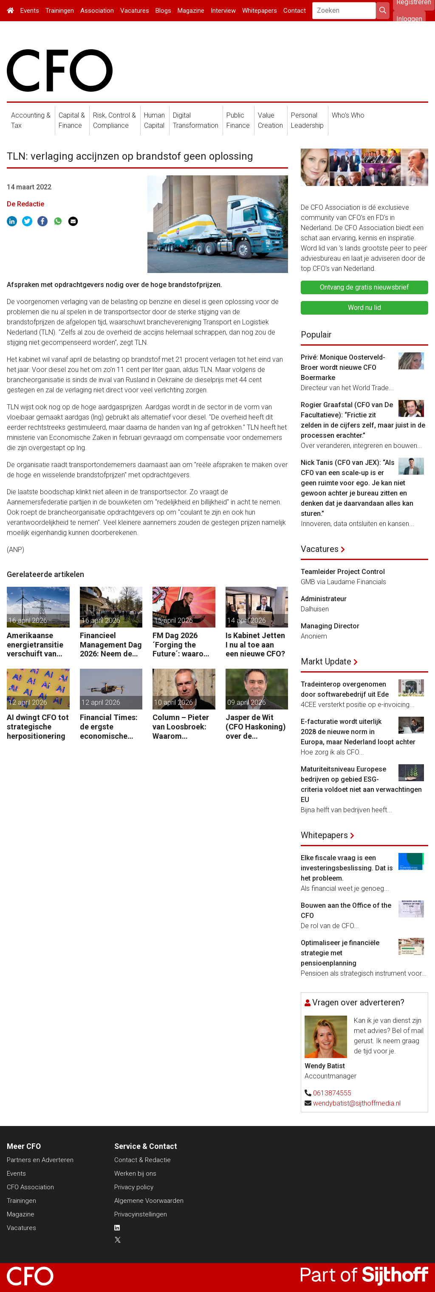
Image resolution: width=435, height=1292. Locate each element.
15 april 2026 (173, 620)
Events (29, 10)
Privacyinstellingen (140, 1214)
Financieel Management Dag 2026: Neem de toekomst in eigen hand (111, 645)
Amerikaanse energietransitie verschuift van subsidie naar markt (35, 645)
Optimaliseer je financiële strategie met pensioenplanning (340, 953)
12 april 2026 (27, 702)
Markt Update (326, 661)
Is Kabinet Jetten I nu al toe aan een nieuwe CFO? (255, 644)
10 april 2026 (173, 702)
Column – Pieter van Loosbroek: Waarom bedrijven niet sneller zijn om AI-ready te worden (181, 726)
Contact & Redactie (142, 1160)
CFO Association (30, 1187)
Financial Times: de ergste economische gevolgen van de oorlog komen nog (109, 726)
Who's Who (348, 115)
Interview (223, 10)
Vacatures (134, 10)
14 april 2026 (246, 620)
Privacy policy (133, 1187)
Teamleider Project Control (343, 572)
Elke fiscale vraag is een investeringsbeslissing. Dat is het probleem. (347, 868)
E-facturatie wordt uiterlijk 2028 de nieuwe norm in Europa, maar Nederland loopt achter (358, 732)
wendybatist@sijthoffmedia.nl (357, 1103)
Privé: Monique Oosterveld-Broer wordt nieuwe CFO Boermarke (343, 367)
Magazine (191, 10)
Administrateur (324, 599)
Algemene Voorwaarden (149, 1201)
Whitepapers (259, 10)
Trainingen (59, 10)
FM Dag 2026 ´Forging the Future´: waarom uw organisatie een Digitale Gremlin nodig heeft (181, 645)
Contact (294, 10)
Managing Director (330, 626)
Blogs (163, 10)
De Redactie (25, 204)
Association (97, 10)
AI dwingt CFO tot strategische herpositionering (38, 726)
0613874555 (332, 1093)
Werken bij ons (135, 1173)
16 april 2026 (27, 620)
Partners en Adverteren (40, 1160)
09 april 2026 (246, 702)
